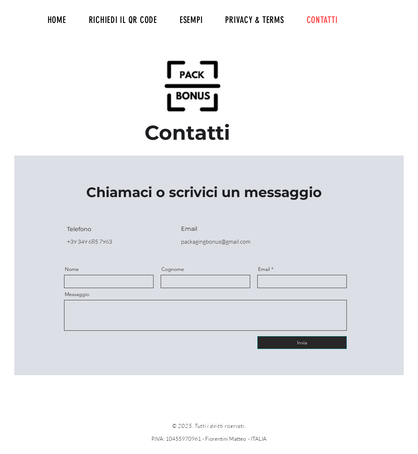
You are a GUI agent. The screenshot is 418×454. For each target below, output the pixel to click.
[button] (191, 20)
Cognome (172, 269)
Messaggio (77, 294)
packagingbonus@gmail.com (216, 241)
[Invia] (302, 342)
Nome (72, 269)
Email (264, 269)
